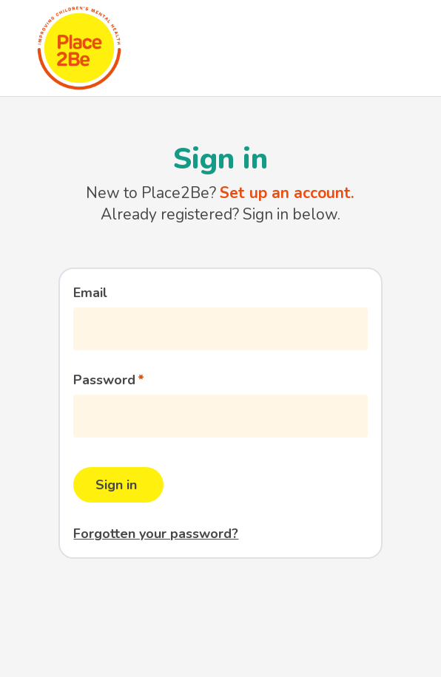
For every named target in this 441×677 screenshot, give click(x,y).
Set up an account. (287, 193)
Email (90, 293)
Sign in (116, 485)
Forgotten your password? (155, 533)
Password (104, 380)
